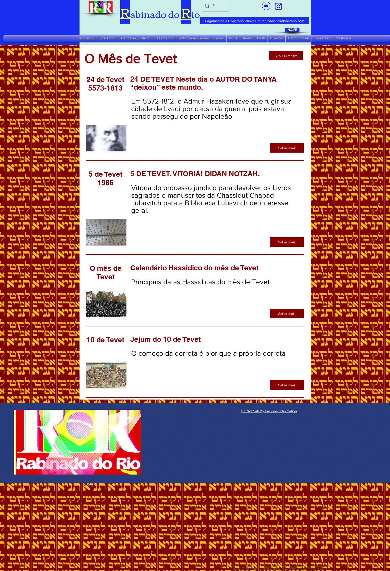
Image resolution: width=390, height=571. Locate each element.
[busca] (215, 6)
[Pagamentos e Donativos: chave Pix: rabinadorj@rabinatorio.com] (254, 20)
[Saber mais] (287, 148)
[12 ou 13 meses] (286, 55)
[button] (85, 38)
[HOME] (292, 30)
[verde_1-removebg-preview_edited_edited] (278, 6)
